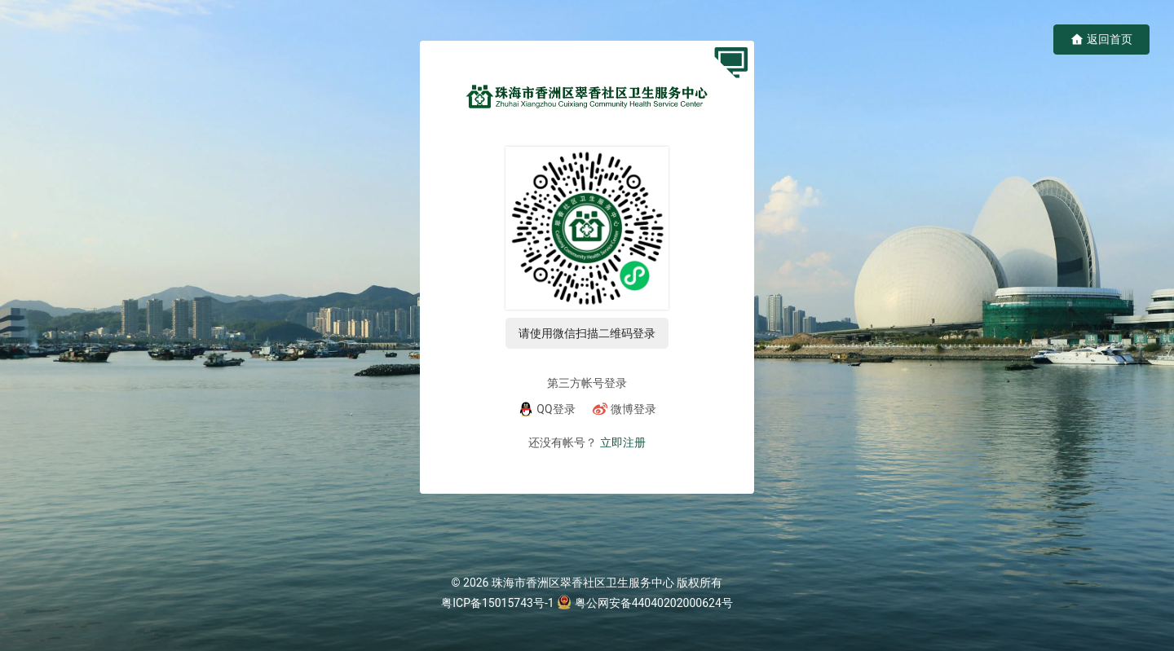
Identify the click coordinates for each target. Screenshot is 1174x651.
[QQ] (546, 409)
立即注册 (623, 442)
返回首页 (1101, 39)
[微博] (624, 409)
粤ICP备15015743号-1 (497, 602)
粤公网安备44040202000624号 (654, 602)
